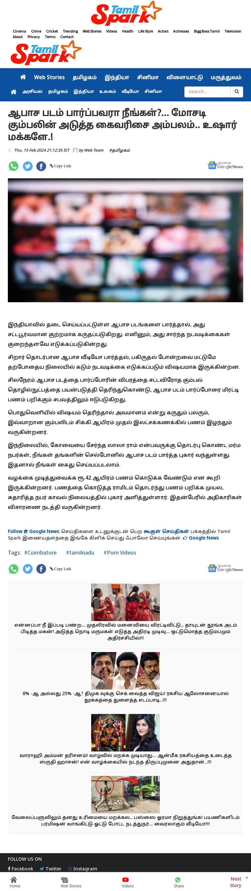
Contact (67, 36)
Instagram (82, 869)
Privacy (33, 36)
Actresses (181, 31)
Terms (50, 36)
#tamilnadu (79, 552)
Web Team (93, 150)
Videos (111, 31)
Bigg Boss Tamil (207, 31)
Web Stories (92, 31)
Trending (70, 31)
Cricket (52, 31)
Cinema (19, 31)
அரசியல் (32, 92)
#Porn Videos (119, 552)
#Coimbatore (40, 552)
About (18, 36)
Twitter (50, 869)
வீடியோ (130, 92)
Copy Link (62, 166)
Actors (163, 31)
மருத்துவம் (226, 78)
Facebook (20, 869)
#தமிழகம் (119, 150)
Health (127, 31)
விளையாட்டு (184, 78)
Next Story (235, 882)
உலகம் (107, 92)
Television (233, 31)
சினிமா (148, 78)
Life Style (145, 31)
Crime (36, 31)
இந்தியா (117, 78)
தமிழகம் (85, 78)
